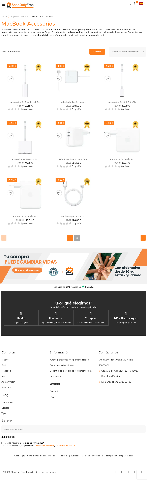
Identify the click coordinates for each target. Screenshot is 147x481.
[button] (130, 3)
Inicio (4, 16)
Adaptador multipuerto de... (24, 159)
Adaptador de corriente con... (73, 159)
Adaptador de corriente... (73, 102)
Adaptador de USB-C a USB (122, 102)
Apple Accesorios (19, 16)
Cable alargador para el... (73, 216)
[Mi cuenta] (134, 3)
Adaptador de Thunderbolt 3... (25, 102)
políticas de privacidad (45, 446)
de (32, 443)
